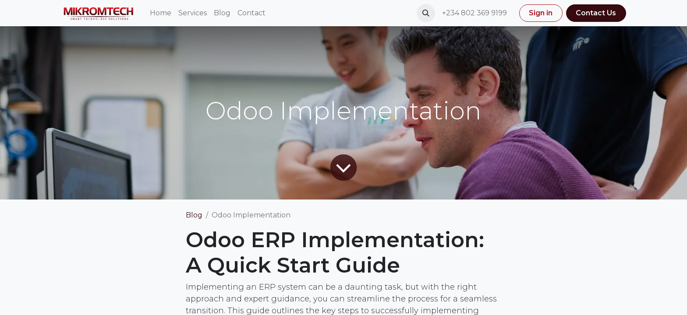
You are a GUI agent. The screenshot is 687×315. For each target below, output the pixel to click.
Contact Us (596, 13)
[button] (426, 13)
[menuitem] (160, 13)
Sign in (540, 13)
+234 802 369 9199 (475, 13)
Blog (194, 215)
